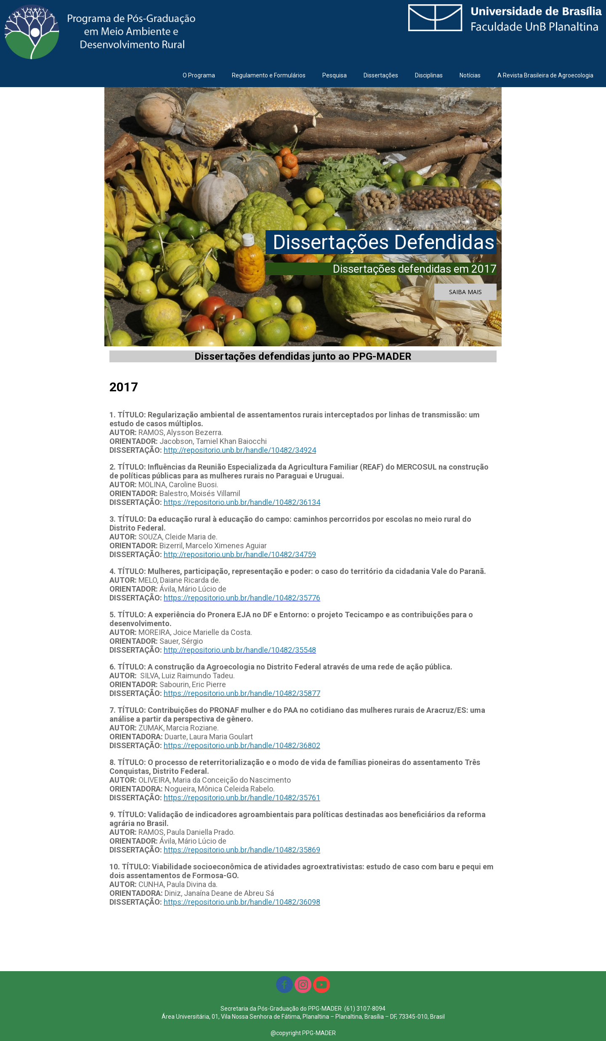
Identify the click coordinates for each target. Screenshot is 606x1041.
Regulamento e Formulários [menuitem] (269, 75)
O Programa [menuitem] (199, 75)
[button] (465, 292)
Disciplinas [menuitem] (429, 75)
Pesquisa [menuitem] (334, 75)
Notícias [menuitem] (470, 75)
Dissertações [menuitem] (381, 75)
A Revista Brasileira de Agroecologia (545, 75)
